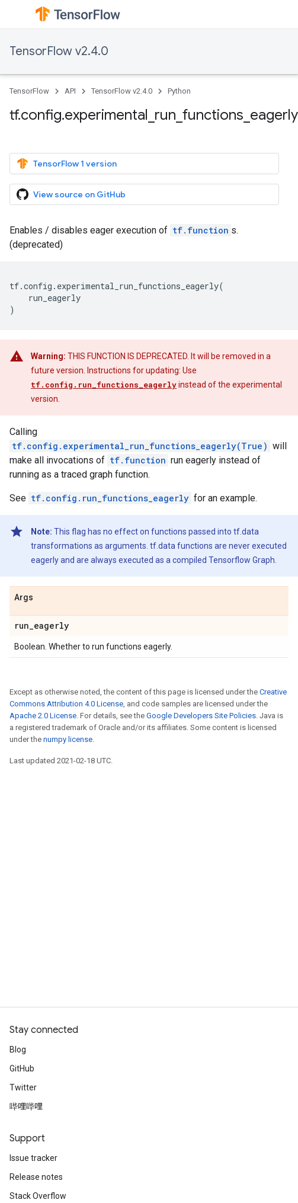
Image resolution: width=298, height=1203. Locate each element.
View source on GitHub (71, 194)
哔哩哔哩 (26, 1106)
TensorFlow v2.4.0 (58, 51)
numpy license (67, 739)
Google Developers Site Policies (201, 715)
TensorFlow (29, 91)
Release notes (36, 1177)
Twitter (23, 1087)
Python (179, 91)
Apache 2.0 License (42, 715)
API (70, 91)
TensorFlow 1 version (67, 163)
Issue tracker (33, 1158)
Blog (17, 1049)
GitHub (21, 1068)
